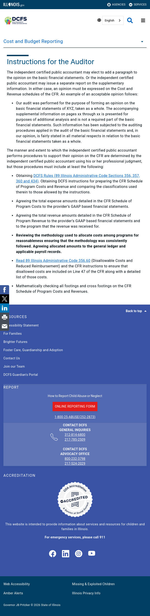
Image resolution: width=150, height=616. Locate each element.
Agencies (116, 4)
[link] (52, 554)
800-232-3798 (75, 459)
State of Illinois (50, 605)
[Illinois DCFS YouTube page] (91, 554)
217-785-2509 (75, 439)
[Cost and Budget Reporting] (141, 41)
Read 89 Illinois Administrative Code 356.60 (53, 260)
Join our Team (14, 366)
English (109, 20)
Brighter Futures (15, 342)
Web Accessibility (16, 584)
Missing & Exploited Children (93, 584)
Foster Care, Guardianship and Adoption (33, 350)
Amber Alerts (13, 593)
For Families (12, 333)
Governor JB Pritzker (16, 605)
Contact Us (11, 358)
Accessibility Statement (21, 325)
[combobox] (113, 20)
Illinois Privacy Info (86, 593)
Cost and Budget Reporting (33, 41)
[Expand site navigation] (143, 20)
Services (138, 4)
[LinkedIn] (65, 554)
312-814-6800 (75, 435)
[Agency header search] (130, 20)
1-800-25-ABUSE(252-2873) (75, 417)
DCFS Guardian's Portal (20, 374)
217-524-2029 (75, 463)
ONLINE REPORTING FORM (75, 406)
